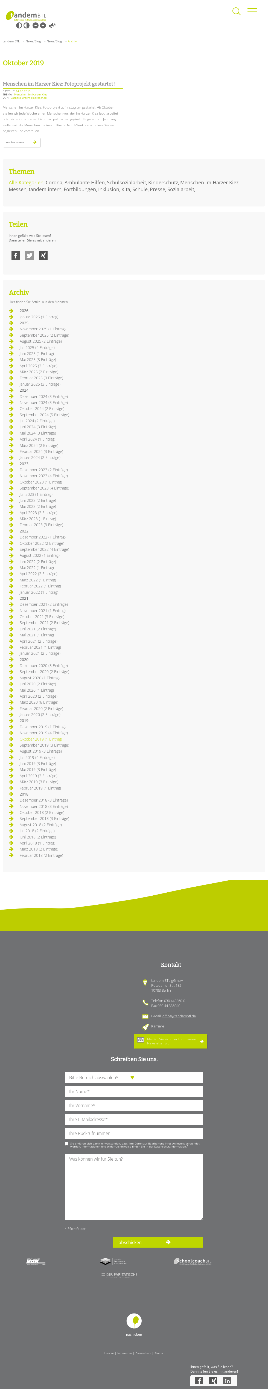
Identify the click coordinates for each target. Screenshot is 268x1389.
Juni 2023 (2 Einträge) (38, 500)
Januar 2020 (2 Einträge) (40, 714)
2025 (24, 322)
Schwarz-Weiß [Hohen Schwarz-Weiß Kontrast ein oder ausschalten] (19, 25)
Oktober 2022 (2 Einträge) (42, 543)
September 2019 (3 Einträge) (44, 745)
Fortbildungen (80, 189)
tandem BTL (11, 41)
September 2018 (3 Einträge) (44, 818)
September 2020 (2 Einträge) (44, 671)
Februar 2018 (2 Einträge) (41, 855)
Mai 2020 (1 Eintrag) (37, 690)
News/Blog (33, 41)
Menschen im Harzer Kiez (209, 182)
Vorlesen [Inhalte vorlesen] (52, 25)
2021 (24, 598)
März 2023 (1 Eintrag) (38, 518)
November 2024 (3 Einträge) (44, 402)
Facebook (15, 255)
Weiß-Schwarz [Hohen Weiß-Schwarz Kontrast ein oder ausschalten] (26, 25)
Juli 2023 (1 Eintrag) (36, 494)
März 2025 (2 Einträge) (39, 371)
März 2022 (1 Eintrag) (38, 580)
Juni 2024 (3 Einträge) (38, 426)
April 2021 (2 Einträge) (38, 641)
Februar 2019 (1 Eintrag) (40, 788)
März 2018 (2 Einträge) (39, 849)
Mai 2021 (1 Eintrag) (37, 634)
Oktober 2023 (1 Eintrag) (41, 482)
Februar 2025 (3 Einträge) (41, 377)
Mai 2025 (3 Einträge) (38, 359)
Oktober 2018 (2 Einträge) (42, 812)
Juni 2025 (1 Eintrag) (37, 353)
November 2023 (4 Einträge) (44, 475)
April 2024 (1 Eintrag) (37, 439)
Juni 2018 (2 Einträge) (38, 837)
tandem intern (45, 189)
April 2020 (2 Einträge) (38, 696)
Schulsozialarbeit (126, 182)
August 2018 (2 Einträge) (41, 824)
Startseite (25, 16)
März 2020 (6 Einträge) (39, 702)
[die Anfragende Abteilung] (134, 1077)
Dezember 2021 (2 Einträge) (44, 604)
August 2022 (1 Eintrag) (40, 555)
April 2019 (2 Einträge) (38, 775)
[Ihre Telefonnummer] (134, 1133)
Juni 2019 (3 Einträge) (38, 763)
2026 (24, 310)
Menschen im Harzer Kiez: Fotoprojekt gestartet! (59, 84)
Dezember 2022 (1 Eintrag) (43, 537)
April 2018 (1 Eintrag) (37, 843)
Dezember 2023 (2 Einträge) (44, 469)
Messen (18, 189)
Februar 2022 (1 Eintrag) (40, 586)
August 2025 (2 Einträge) (41, 341)
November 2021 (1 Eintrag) (43, 610)
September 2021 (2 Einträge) (44, 622)
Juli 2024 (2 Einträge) (37, 420)
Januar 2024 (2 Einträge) (40, 457)
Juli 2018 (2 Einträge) (37, 830)
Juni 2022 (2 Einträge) (38, 561)
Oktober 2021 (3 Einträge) (42, 616)
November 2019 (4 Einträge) (44, 732)
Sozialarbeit (180, 189)
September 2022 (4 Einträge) (44, 549)
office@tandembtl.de (179, 1016)
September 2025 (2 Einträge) (44, 335)
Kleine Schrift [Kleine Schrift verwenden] (35, 25)
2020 (24, 659)
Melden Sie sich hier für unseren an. (171, 1041)
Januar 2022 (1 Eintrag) (39, 592)
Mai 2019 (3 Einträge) (38, 769)
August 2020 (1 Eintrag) (40, 677)
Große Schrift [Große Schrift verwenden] (43, 25)
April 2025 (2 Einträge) (38, 365)
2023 (24, 463)
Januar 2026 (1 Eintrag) (39, 316)
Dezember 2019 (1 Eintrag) (43, 726)
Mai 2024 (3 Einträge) (38, 433)
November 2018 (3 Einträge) (44, 806)
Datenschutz (143, 1353)
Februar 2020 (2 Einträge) (41, 708)
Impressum (124, 1353)
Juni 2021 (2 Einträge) (38, 628)
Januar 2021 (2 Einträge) (40, 653)
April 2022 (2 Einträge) (38, 573)
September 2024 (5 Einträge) (44, 414)
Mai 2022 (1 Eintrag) (37, 567)
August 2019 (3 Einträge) (41, 751)
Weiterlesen (23, 143)
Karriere (157, 1026)
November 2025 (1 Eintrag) (43, 328)
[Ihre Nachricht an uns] (134, 1187)
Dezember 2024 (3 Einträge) (44, 396)
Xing (43, 255)
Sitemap (159, 1353)
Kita (125, 189)
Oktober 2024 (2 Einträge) (42, 408)
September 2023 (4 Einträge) (44, 488)
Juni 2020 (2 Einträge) (38, 683)
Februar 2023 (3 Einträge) (41, 524)
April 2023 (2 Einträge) (38, 512)
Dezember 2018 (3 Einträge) (44, 800)
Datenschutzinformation (170, 1146)
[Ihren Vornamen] (134, 1105)
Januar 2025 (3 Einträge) (40, 384)
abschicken (130, 1242)
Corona (54, 182)
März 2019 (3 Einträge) (39, 781)
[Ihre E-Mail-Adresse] (134, 1119)
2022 (24, 531)
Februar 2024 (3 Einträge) (41, 451)
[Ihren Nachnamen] (134, 1091)
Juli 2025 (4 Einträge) (37, 347)
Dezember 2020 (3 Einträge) (44, 665)
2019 (24, 720)
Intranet (109, 1353)
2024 (24, 390)
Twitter (29, 255)
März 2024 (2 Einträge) (39, 445)
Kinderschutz (163, 182)
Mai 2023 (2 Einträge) (38, 506)
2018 (24, 794)
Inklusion (108, 189)
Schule (140, 189)
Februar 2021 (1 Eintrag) (40, 647)
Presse (157, 189)
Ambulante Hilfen (85, 182)
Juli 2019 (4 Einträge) (37, 757)
